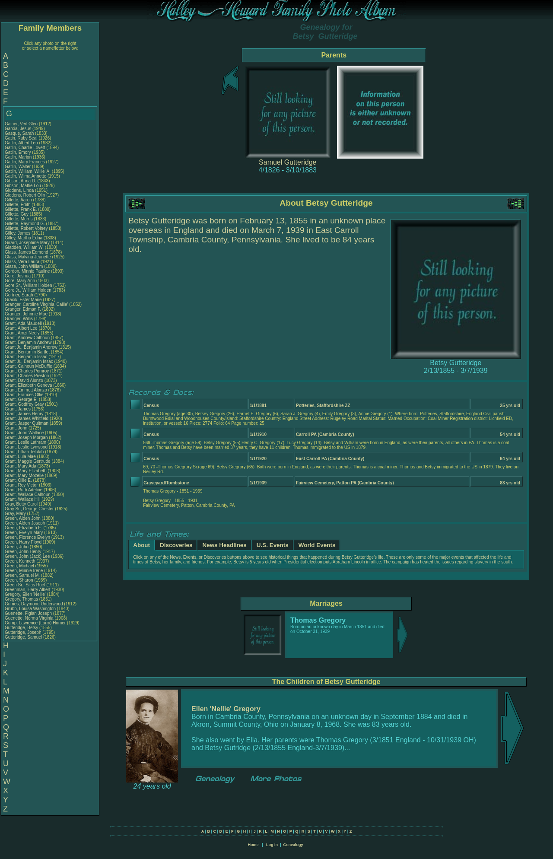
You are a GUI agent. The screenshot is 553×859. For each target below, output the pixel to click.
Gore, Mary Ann (20, 280)
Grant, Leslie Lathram (25, 442)
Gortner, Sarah (19, 295)
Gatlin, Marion (19, 157)
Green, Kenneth (20, 561)
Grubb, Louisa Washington (30, 608)
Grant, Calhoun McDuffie (28, 366)
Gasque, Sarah (20, 133)
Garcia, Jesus (18, 128)
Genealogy (293, 845)
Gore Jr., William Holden (28, 290)
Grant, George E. (21, 399)
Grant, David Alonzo (24, 380)
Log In (272, 845)
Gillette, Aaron (19, 199)
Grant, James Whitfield (26, 418)
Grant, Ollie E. (18, 480)
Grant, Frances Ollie (24, 394)
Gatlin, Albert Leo (21, 142)
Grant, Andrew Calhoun (27, 337)
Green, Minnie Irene (24, 570)
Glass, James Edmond (26, 252)
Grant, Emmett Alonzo (26, 390)
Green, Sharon (19, 580)
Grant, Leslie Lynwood (26, 447)
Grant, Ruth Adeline (23, 489)
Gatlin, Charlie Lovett (25, 147)
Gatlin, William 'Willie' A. (28, 171)
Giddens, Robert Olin (25, 195)
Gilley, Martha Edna (23, 237)
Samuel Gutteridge (287, 162)
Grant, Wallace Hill (22, 499)
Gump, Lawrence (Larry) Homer (35, 622)
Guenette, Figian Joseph (28, 613)
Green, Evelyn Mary (24, 532)
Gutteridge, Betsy (22, 627)
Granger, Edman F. (23, 309)
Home (253, 845)
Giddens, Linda (20, 190)
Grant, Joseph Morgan (26, 437)
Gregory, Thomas (22, 599)
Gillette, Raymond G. (25, 223)
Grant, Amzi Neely (22, 333)
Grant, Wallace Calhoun (28, 494)
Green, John (17, 546)
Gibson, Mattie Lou (23, 185)
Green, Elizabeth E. (23, 527)
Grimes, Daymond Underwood (34, 603)
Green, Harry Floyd (23, 542)
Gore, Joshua (18, 276)
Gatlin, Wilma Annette (25, 176)
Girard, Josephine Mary (27, 242)
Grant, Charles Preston (27, 375)
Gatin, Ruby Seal (21, 138)
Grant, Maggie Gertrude (28, 461)
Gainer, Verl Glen (21, 123)
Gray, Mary (16, 513)
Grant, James (18, 409)
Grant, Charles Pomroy (27, 371)
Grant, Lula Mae (20, 456)
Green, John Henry (23, 551)
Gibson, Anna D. (20, 180)
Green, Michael (20, 565)
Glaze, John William (24, 266)
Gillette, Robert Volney (26, 228)
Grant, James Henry (24, 413)
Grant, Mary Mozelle (24, 475)
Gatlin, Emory (18, 152)
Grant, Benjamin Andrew (28, 342)
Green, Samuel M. (22, 575)
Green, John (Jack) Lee (27, 556)
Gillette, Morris (19, 218)
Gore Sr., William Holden (28, 285)
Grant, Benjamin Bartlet (27, 352)
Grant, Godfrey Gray (24, 404)
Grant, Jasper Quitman (26, 423)
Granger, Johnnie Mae (26, 314)
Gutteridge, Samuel (24, 637)
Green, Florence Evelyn (27, 537)
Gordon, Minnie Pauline (27, 271)
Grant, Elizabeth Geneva (28, 385)
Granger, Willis (19, 318)
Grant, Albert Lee (21, 328)
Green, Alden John (23, 518)
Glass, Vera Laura (22, 261)
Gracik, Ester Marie (23, 299)
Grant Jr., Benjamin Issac (29, 361)
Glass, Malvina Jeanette (28, 257)
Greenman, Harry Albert (28, 589)
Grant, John (17, 428)
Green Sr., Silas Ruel (25, 584)
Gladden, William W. (24, 247)
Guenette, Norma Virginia (29, 618)
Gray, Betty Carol (21, 504)
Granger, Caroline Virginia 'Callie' (36, 304)
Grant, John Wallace (24, 432)
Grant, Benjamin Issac (26, 356)
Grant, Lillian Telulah (24, 451)
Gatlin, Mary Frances (25, 161)
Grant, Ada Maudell (23, 323)
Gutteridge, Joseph (23, 632)
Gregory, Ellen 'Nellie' (26, 594)
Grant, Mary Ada (20, 466)
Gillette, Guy (17, 214)
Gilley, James (18, 233)
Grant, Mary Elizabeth (26, 470)
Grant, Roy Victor (21, 485)
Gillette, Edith (18, 204)
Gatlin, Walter (18, 166)
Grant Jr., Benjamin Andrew (31, 347)
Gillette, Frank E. (21, 209)
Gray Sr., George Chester (29, 508)
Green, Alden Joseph (25, 523)
